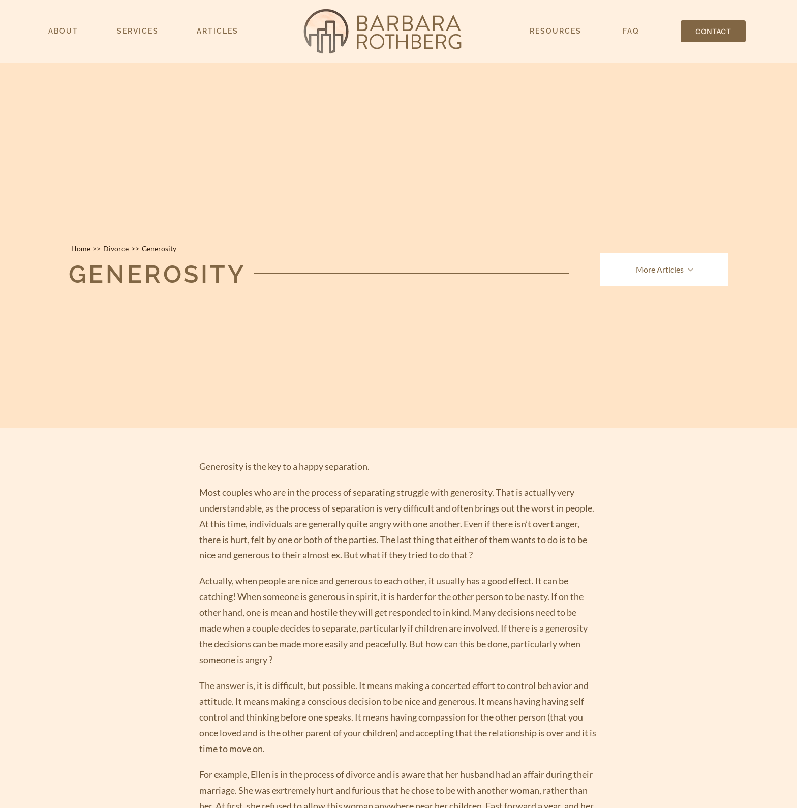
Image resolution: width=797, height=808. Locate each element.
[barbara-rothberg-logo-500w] (382, 12)
